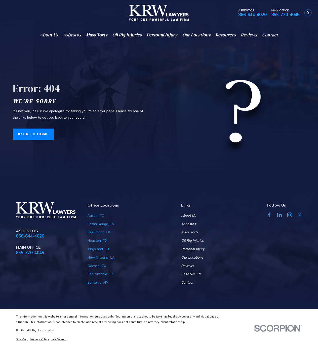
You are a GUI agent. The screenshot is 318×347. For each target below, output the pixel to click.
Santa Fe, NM (98, 282)
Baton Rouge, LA (100, 224)
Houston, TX (97, 240)
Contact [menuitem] (270, 35)
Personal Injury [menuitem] (162, 35)
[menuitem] (22, 339)
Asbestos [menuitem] (72, 35)
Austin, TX (95, 215)
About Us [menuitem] (49, 35)
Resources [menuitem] (225, 35)
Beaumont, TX (98, 232)
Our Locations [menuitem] (196, 35)
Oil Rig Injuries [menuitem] (127, 35)
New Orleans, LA (101, 257)
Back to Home (33, 134)
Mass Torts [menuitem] (96, 35)
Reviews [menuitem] (249, 35)
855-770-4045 (285, 15)
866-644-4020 (252, 15)
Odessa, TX (96, 266)
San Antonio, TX (100, 274)
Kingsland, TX (98, 249)
